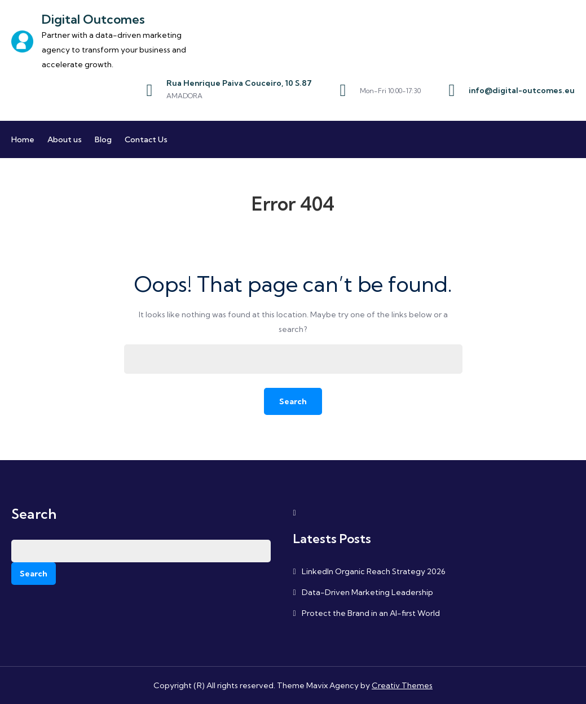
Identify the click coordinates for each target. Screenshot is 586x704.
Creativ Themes (402, 685)
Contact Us (146, 139)
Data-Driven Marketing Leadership (367, 592)
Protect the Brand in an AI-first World (371, 613)
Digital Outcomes (93, 19)
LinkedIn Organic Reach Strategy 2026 (374, 571)
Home (22, 139)
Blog (103, 139)
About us (64, 139)
